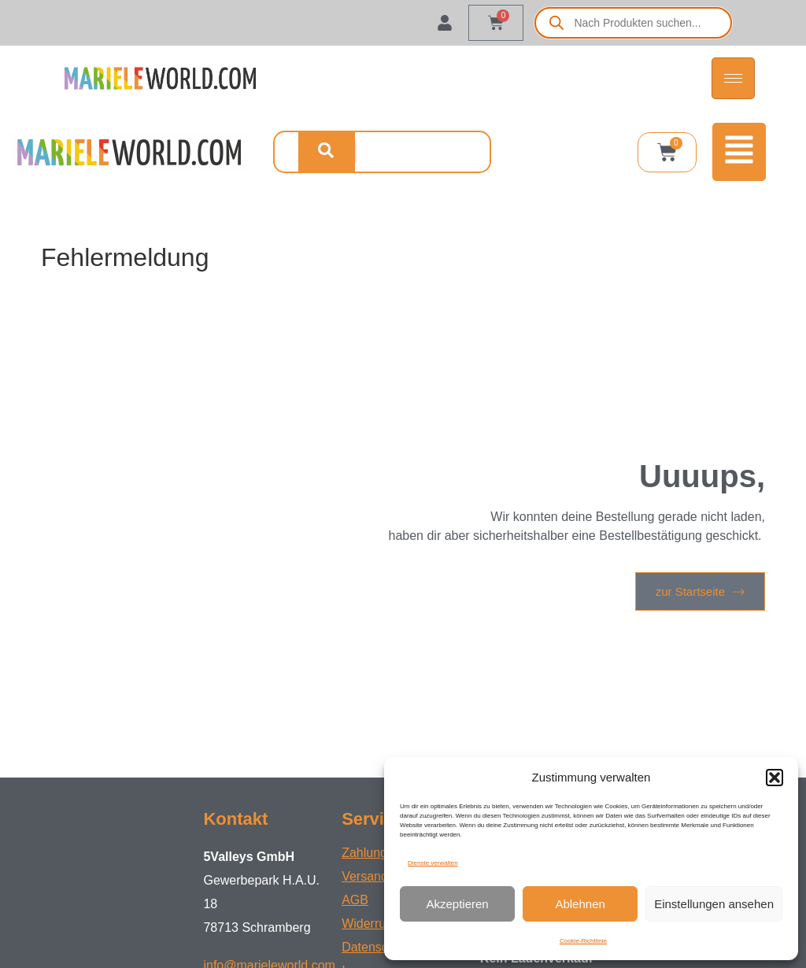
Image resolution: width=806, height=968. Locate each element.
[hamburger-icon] (733, 78)
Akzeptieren (457, 904)
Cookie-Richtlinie (583, 940)
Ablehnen (579, 904)
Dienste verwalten (433, 862)
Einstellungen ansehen (714, 904)
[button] (774, 777)
